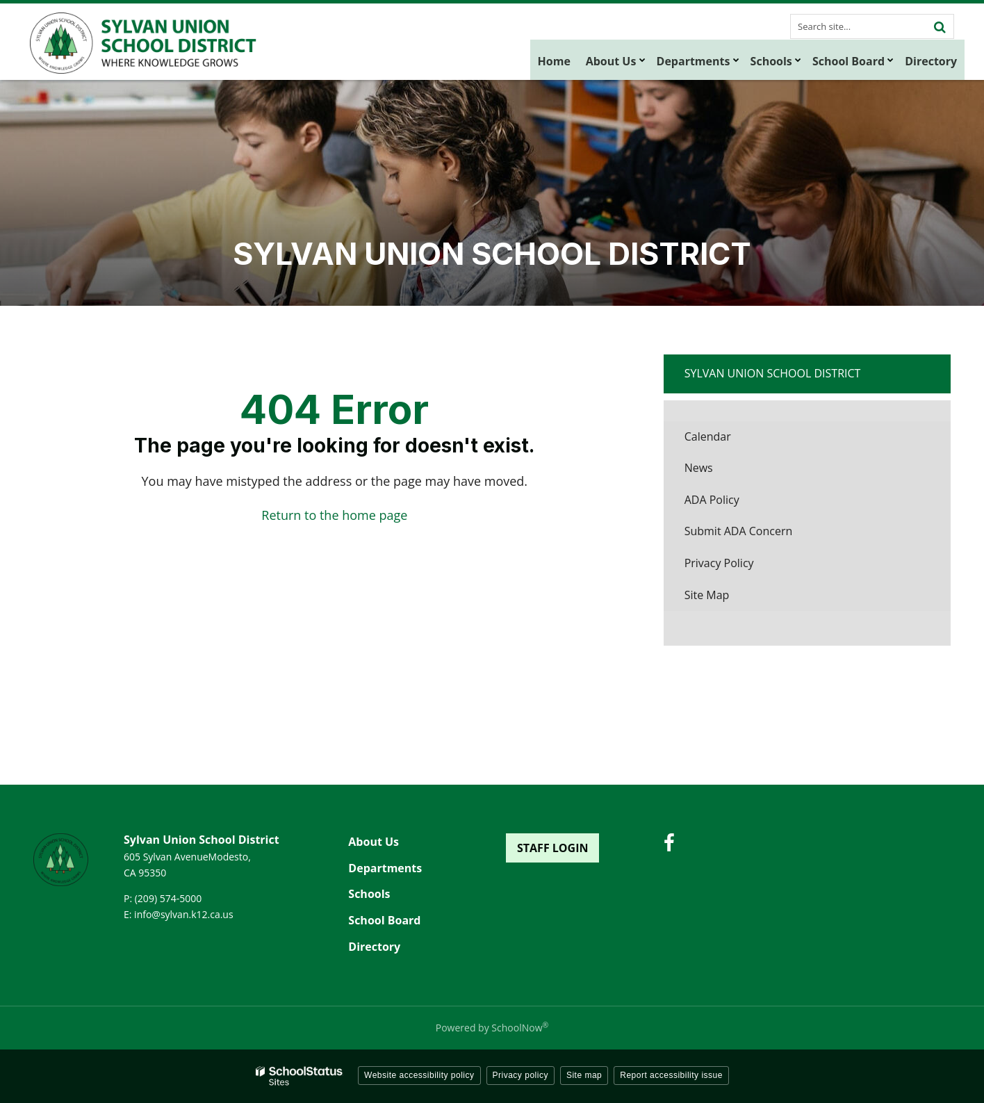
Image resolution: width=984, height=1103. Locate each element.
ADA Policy (711, 499)
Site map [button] (584, 1075)
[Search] (939, 26)
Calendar (707, 436)
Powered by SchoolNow (492, 1027)
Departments (385, 868)
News (698, 467)
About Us (373, 841)
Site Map (707, 595)
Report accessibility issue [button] (671, 1075)
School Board (384, 920)
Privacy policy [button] (520, 1075)
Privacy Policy (719, 563)
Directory (374, 946)
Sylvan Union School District (772, 373)
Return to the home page (334, 515)
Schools (369, 893)
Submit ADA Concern (738, 531)
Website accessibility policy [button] (419, 1075)
